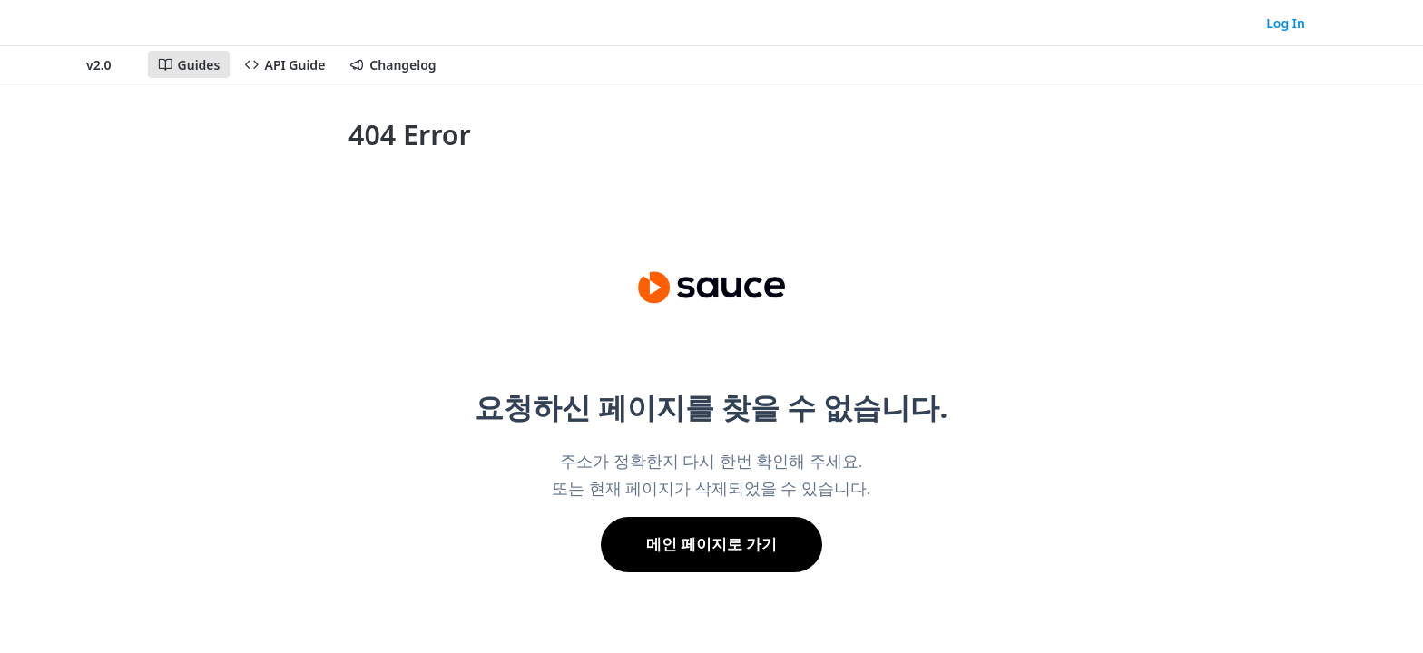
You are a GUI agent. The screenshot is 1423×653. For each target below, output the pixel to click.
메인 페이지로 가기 (711, 544)
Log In (1285, 23)
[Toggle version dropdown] (109, 64)
